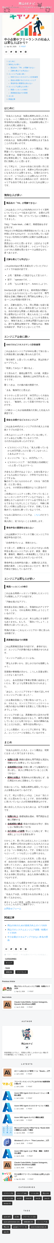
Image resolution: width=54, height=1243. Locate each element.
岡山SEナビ (27, 3)
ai (19, 1198)
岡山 (46, 1193)
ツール (34, 1193)
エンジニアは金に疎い (16, 74)
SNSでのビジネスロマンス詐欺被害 (24, 77)
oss (38, 1198)
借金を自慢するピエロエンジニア (23, 80)
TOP (7, 955)
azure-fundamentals (38, 1227)
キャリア (9, 963)
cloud (29, 1198)
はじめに (11, 61)
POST (23, 47)
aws (6, 1232)
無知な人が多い (14, 64)
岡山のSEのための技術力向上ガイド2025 (27, 925)
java (47, 1198)
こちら (37, 515)
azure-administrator (12, 1222)
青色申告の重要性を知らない (22, 83)
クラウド (8, 1193)
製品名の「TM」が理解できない (23, 68)
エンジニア (42, 1222)
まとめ (11, 96)
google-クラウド (20, 1227)
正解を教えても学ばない (20, 71)
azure (7, 1217)
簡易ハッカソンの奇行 (19, 90)
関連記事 (11, 99)
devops (7, 1203)
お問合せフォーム (12, 908)
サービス (8, 1198)
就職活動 (9, 972)
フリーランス (21, 972)
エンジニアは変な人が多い (18, 87)
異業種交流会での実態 (19, 93)
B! (6, 52)
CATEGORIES (10, 959)
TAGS (7, 968)
